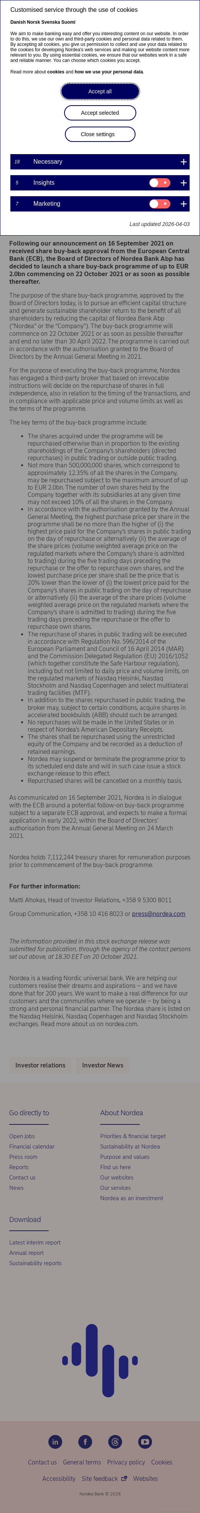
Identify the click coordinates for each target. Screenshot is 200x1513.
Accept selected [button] (100, 113)
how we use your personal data (108, 72)
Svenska (50, 22)
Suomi (68, 22)
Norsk (33, 22)
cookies (55, 72)
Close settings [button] (98, 134)
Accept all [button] (100, 91)
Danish (18, 22)
